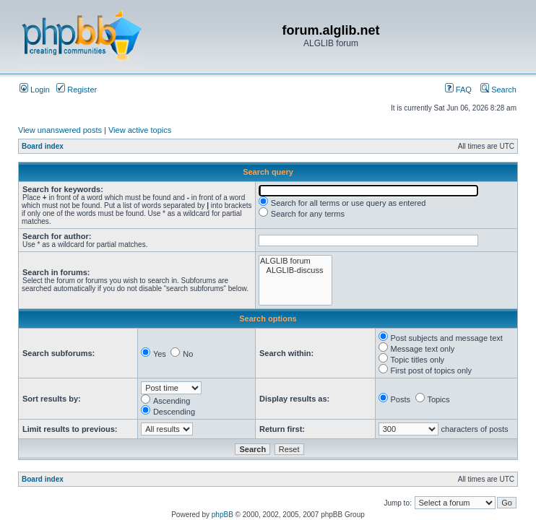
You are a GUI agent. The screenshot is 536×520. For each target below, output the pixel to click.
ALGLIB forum (295, 261)
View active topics (139, 130)
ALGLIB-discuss (295, 270)
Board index (43, 146)
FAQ (458, 89)
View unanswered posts (60, 130)
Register (76, 89)
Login (35, 89)
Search (498, 89)
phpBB (222, 515)
